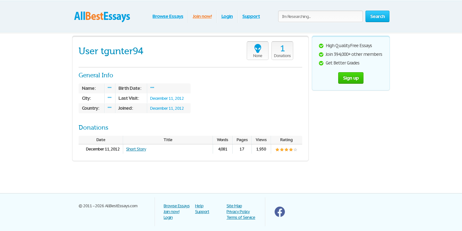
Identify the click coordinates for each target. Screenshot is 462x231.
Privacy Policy (238, 211)
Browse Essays (167, 16)
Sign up (351, 78)
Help (199, 206)
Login (227, 16)
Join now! (202, 16)
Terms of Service (241, 217)
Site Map (234, 206)
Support (251, 16)
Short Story (136, 149)
